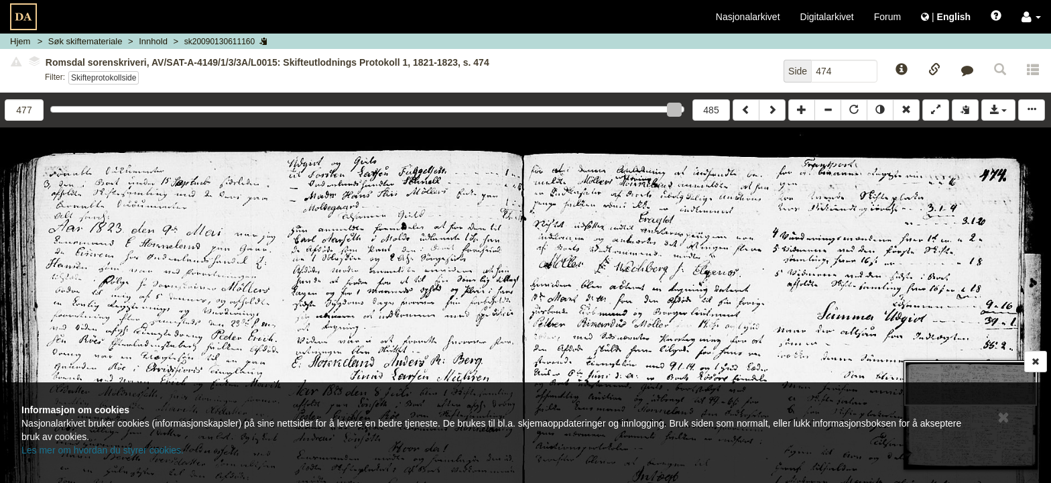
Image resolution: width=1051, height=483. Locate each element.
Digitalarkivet (827, 16)
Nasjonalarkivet (748, 16)
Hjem (20, 41)
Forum (887, 16)
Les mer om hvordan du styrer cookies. (102, 450)
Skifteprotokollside (103, 78)
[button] (1031, 17)
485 (711, 110)
